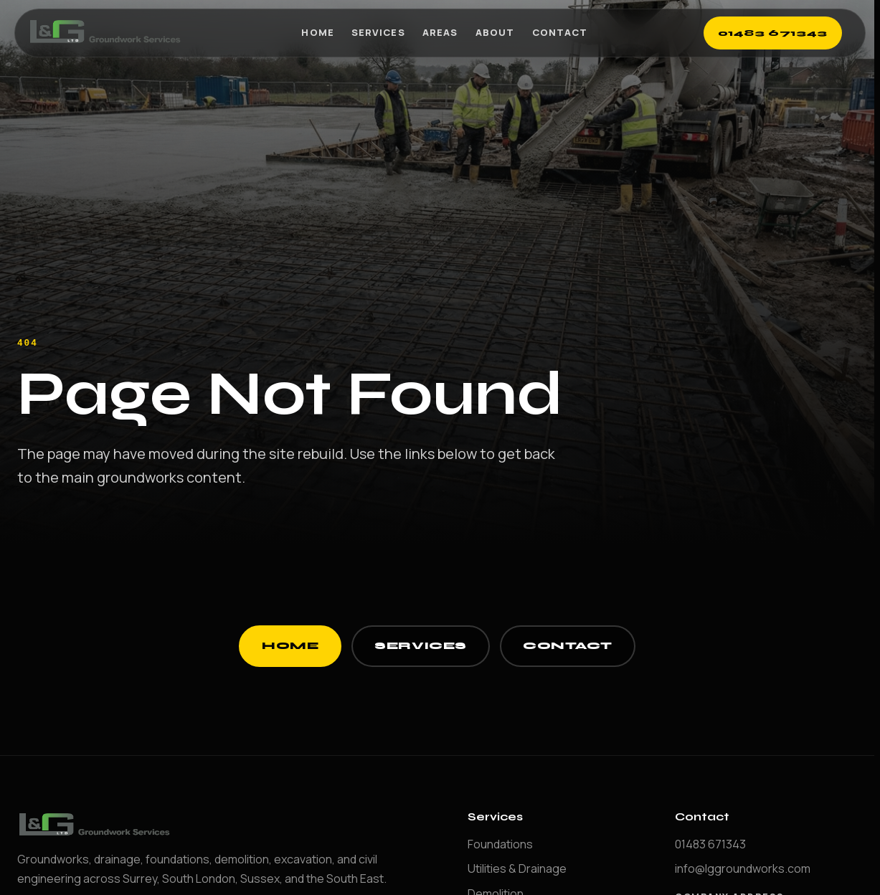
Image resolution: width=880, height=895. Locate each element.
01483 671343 (773, 32)
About (495, 32)
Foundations (500, 844)
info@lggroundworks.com (742, 868)
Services (377, 32)
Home (317, 32)
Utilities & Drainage (517, 868)
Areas (440, 32)
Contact (559, 32)
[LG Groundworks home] (107, 33)
